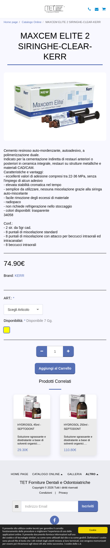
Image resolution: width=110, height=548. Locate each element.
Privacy (63, 492)
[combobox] (23, 309)
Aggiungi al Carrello (55, 368)
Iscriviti (88, 506)
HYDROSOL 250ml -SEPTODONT (76, 426)
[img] (31, 407)
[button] (5, 9)
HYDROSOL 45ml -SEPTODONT (29, 426)
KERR (19, 276)
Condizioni (45, 492)
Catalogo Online (31, 22)
